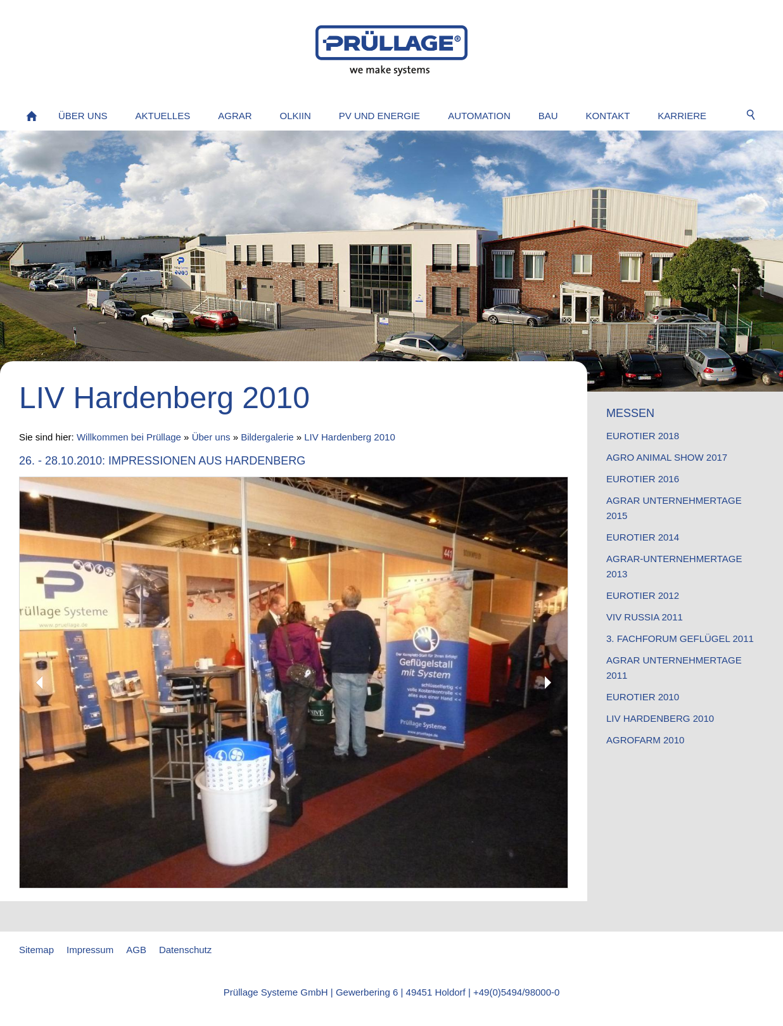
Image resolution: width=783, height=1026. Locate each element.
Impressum (90, 949)
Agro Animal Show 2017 (666, 457)
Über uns (211, 437)
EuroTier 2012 (642, 595)
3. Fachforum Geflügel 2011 (680, 638)
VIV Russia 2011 (644, 617)
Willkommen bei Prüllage (129, 437)
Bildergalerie (267, 437)
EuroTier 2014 (642, 537)
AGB (136, 949)
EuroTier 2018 (642, 435)
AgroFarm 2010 (645, 739)
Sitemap (36, 949)
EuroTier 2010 (642, 696)
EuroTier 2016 (642, 478)
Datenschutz (185, 949)
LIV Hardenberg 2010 (349, 437)
